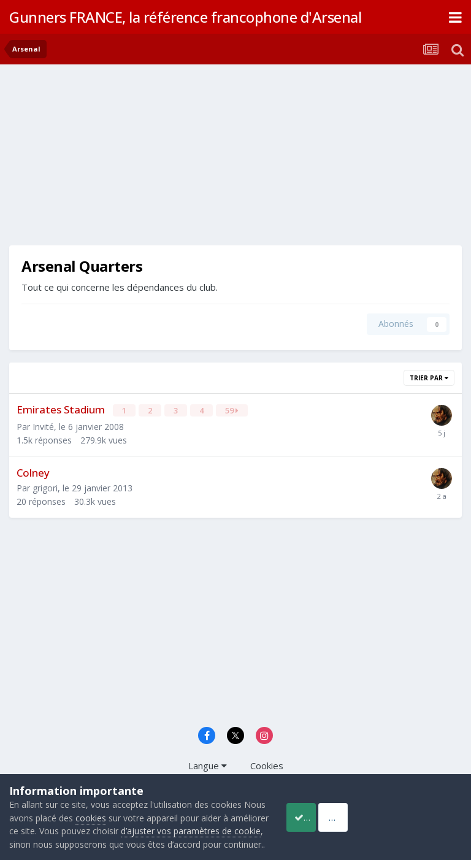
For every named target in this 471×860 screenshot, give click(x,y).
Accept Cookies (317, 810)
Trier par (429, 378)
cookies (114, 804)
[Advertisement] (152, 159)
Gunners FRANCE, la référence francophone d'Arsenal (185, 17)
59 (232, 410)
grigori (45, 487)
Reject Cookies (416, 810)
